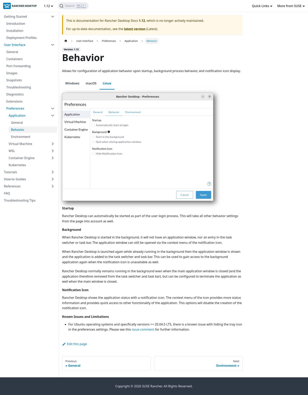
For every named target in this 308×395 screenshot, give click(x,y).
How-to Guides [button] (15, 179)
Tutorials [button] (10, 172)
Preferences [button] (15, 108)
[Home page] (66, 41)
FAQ (7, 193)
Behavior (17, 129)
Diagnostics (15, 94)
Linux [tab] (107, 83)
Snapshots (14, 80)
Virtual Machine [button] (20, 144)
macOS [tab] (91, 83)
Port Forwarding (18, 66)
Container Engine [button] (22, 158)
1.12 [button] (47, 6)
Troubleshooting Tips (20, 200)
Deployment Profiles (21, 38)
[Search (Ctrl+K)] (73, 5)
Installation (14, 30)
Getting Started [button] (15, 16)
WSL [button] (12, 151)
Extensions (14, 101)
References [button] (12, 186)
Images (11, 73)
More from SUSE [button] (289, 6)
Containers (14, 59)
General (12, 52)
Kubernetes (17, 165)
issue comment (143, 329)
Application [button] (17, 115)
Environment (20, 137)
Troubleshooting (18, 87)
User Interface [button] (14, 45)
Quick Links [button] (260, 6)
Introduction (15, 23)
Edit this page (74, 344)
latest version (134, 29)
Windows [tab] (72, 83)
